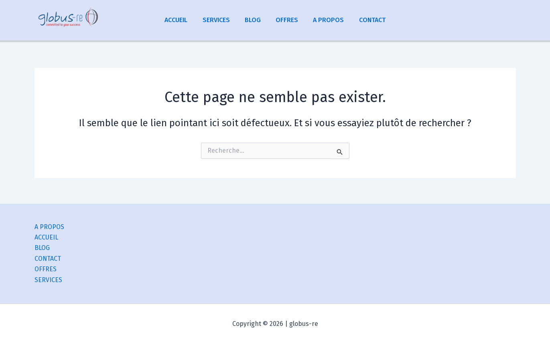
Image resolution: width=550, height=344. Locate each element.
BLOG (254, 20)
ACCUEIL (181, 20)
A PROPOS (325, 20)
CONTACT (367, 20)
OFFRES (286, 20)
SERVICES (219, 20)
